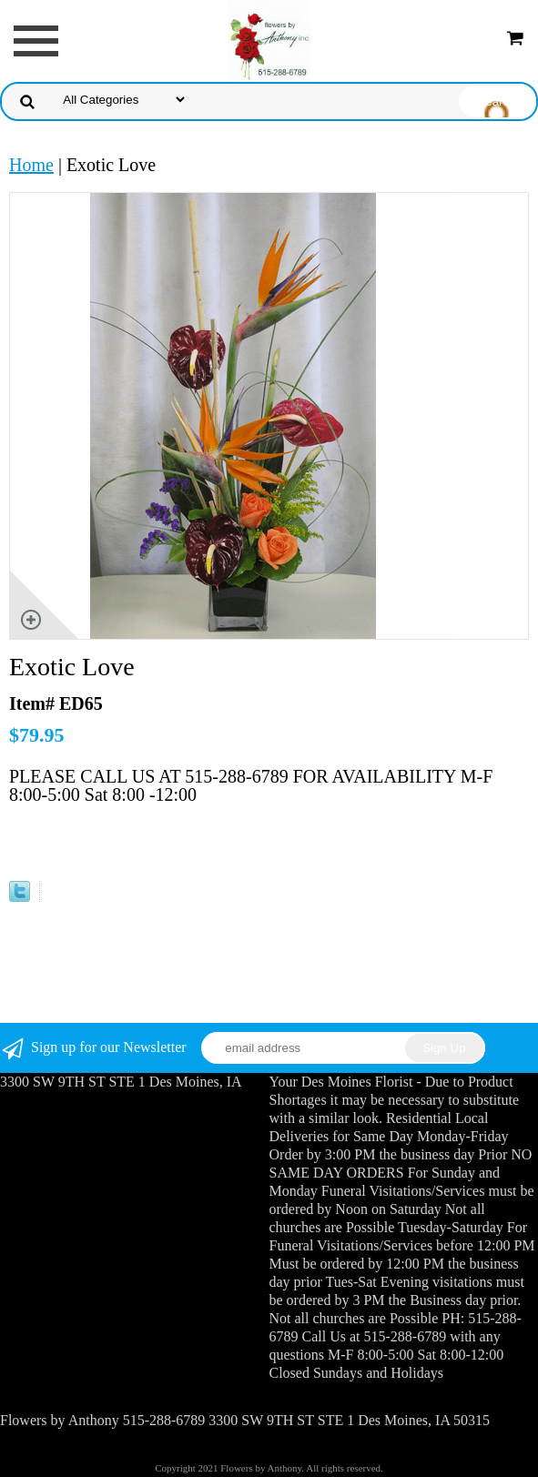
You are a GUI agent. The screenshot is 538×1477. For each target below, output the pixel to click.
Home (31, 165)
